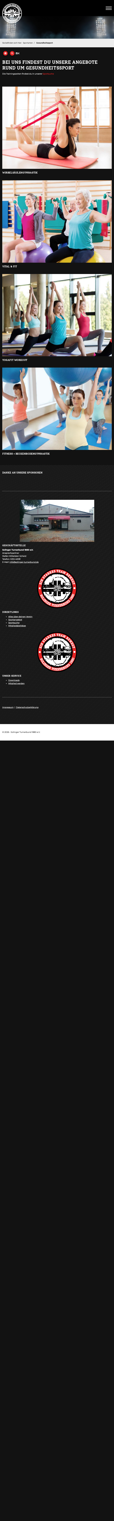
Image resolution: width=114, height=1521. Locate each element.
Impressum (8, 707)
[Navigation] (109, 8)
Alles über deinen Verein (20, 616)
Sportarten (28, 43)
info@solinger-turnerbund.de (24, 562)
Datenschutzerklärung (27, 707)
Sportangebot (15, 619)
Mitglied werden (16, 683)
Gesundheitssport (44, 43)
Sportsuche (48, 74)
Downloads (13, 680)
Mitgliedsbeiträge (17, 625)
